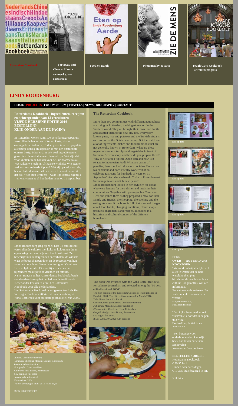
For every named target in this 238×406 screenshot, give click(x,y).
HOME (19, 105)
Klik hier (177, 378)
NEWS (89, 105)
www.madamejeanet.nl (27, 364)
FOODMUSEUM (55, 105)
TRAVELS (76, 105)
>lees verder (178, 326)
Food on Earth (99, 65)
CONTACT (124, 105)
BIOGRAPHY (105, 105)
